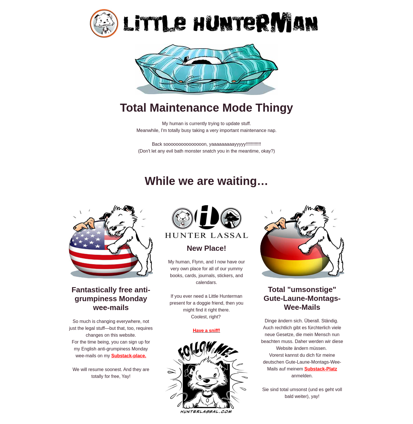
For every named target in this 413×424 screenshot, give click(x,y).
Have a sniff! (206, 330)
